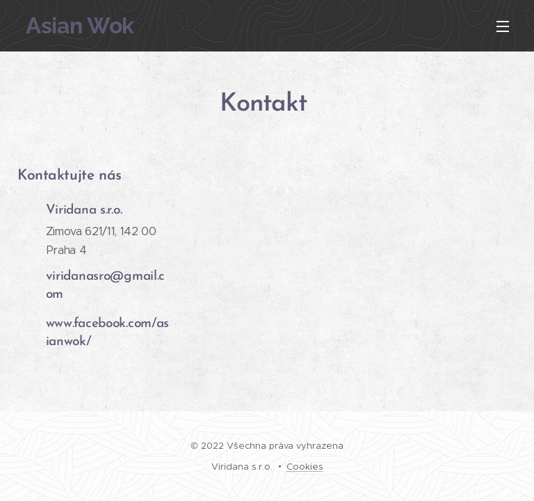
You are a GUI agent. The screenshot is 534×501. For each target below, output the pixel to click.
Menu (502, 26)
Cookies (304, 466)
